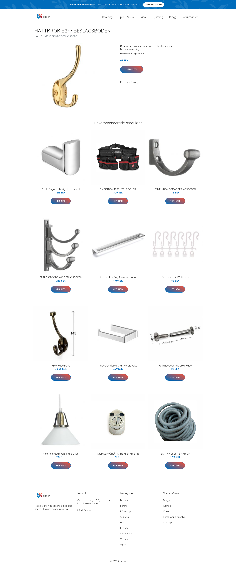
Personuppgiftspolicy (174, 519)
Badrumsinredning (129, 51)
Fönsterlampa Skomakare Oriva (61, 456)
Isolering (107, 18)
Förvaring (125, 513)
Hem (36, 38)
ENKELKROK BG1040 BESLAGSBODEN (175, 191)
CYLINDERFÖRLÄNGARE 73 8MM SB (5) (118, 456)
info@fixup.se (84, 512)
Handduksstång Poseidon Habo (118, 279)
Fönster (124, 508)
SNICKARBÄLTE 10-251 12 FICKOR (118, 191)
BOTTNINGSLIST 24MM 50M (175, 456)
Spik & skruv (126, 536)
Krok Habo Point (61, 368)
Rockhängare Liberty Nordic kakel (61, 191)
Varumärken (191, 18)
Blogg (173, 18)
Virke (143, 18)
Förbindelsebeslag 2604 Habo (175, 368)
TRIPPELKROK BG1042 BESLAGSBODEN (61, 279)
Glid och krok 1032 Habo (175, 279)
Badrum (152, 48)
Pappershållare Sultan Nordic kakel (118, 368)
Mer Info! (131, 72)
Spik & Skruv (126, 18)
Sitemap (167, 525)
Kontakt (167, 508)
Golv (122, 525)
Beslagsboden (164, 48)
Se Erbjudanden (154, 4)
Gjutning (158, 18)
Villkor (166, 513)
